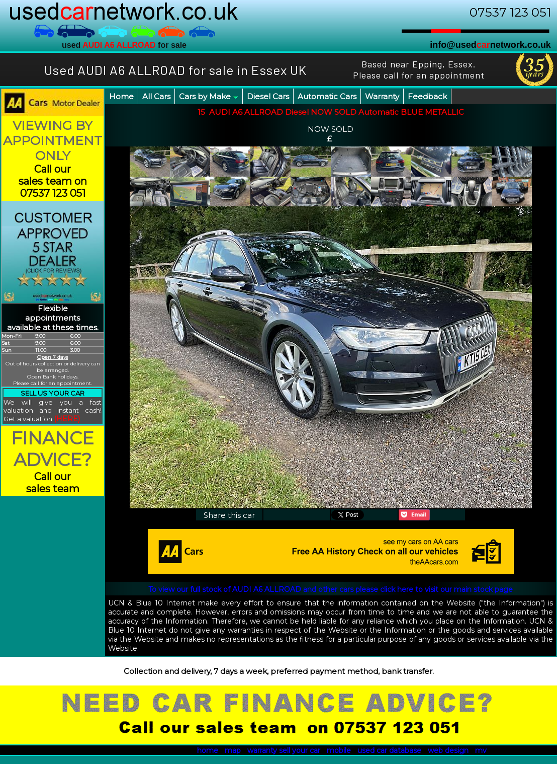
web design (448, 750)
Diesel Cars (268, 96)
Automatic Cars (327, 96)
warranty (262, 750)
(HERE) (67, 418)
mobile (339, 750)
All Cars (156, 96)
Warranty (382, 96)
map (233, 750)
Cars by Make (208, 96)
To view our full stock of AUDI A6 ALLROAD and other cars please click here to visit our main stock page (330, 589)
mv (481, 750)
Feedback (427, 96)
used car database (389, 750)
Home (121, 96)
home (207, 750)
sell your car (299, 750)
